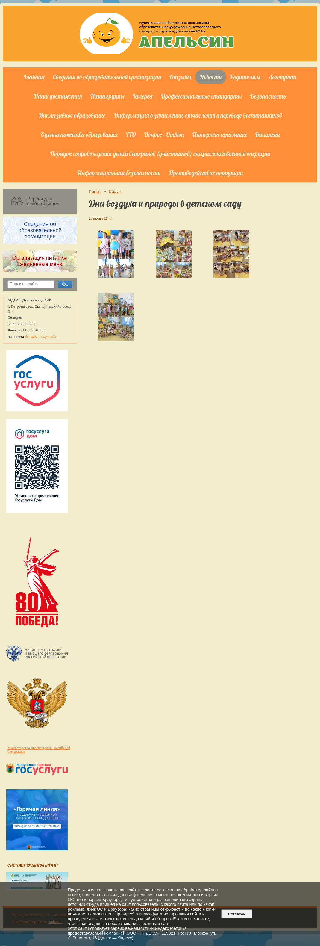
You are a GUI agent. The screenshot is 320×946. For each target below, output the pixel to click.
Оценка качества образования (79, 134)
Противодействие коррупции (206, 173)
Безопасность (268, 96)
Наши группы (107, 96)
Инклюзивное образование (72, 115)
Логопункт (282, 77)
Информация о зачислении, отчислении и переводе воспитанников (198, 115)
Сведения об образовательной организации (107, 77)
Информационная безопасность (118, 173)
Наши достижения (58, 96)
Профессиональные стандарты (201, 96)
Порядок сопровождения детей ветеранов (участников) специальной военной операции (160, 154)
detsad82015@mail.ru (41, 337)
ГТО (131, 134)
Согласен (237, 914)
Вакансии (267, 134)
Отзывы (180, 77)
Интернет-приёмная (219, 134)
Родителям (245, 77)
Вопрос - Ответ (164, 134)
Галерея (143, 96)
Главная (34, 77)
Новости (211, 77)
